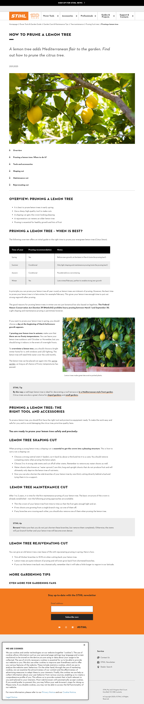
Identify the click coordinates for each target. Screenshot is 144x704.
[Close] (84, 645)
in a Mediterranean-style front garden (96, 392)
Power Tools (51, 16)
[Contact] (122, 8)
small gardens (72, 395)
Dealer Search (106, 667)
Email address (57, 603)
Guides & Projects (108, 16)
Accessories (69, 16)
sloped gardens (54, 395)
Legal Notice (11, 697)
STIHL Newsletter (108, 662)
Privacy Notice (48, 692)
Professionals (88, 16)
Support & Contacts (127, 16)
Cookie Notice (69, 692)
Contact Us (105, 658)
